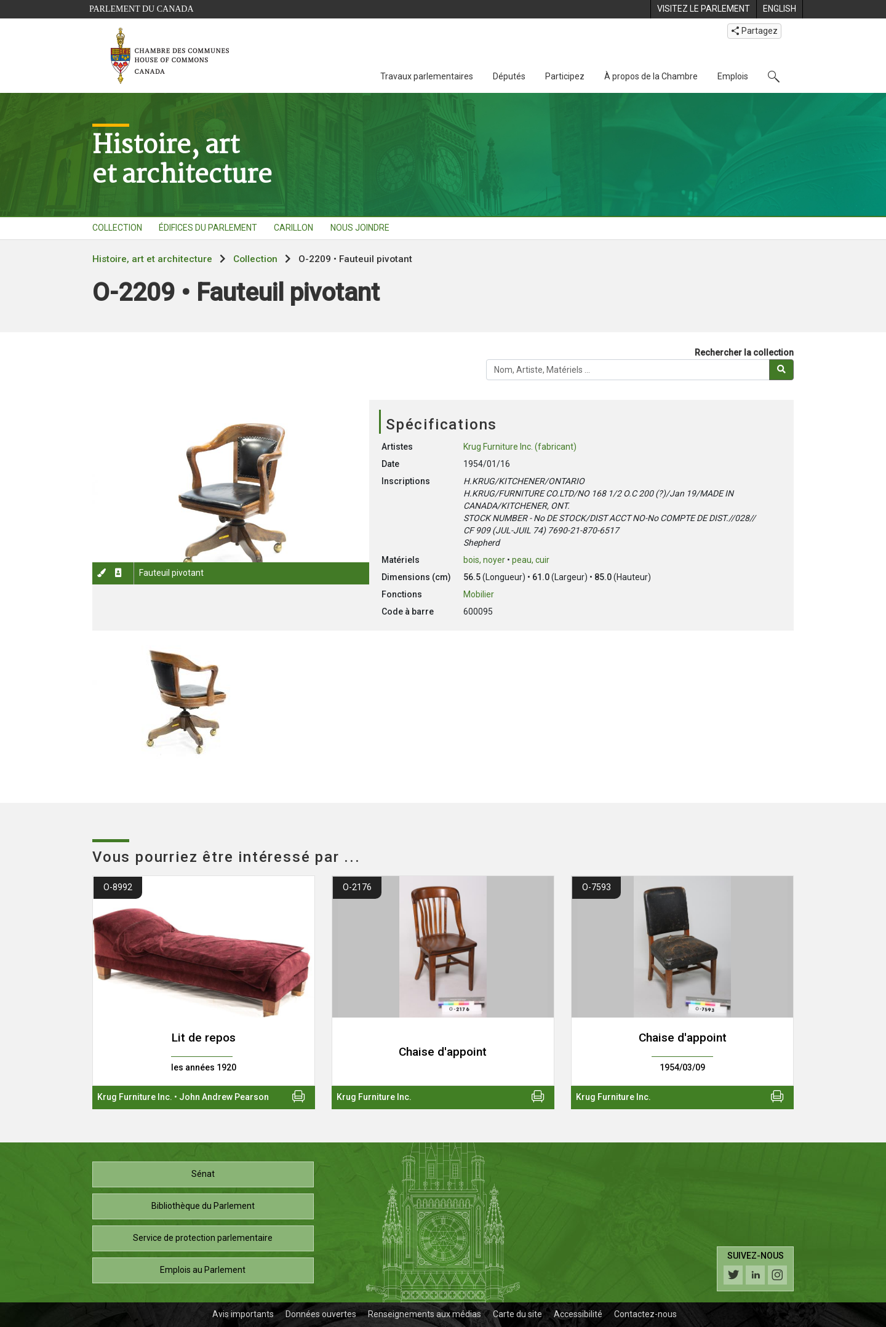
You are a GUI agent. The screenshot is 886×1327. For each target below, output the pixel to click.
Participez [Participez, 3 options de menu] (565, 76)
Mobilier (478, 594)
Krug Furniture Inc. (134, 1097)
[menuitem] (703, 9)
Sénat (203, 1174)
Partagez (754, 31)
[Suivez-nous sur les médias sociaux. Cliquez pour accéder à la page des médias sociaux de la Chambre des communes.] (755, 1268)
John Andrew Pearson (224, 1097)
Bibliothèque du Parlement (203, 1206)
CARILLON (293, 228)
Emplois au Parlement (202, 1270)
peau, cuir (530, 560)
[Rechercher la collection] (628, 369)
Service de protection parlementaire (203, 1238)
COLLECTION (117, 228)
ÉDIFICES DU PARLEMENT (208, 228)
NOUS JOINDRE (359, 228)
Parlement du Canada (141, 9)
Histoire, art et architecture (152, 259)
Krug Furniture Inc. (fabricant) (520, 447)
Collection (255, 259)
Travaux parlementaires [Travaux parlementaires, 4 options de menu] (426, 76)
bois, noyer (484, 560)
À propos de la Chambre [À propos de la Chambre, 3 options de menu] (651, 76)
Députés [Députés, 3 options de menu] (509, 76)
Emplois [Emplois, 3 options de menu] (732, 76)
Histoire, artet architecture (182, 159)
